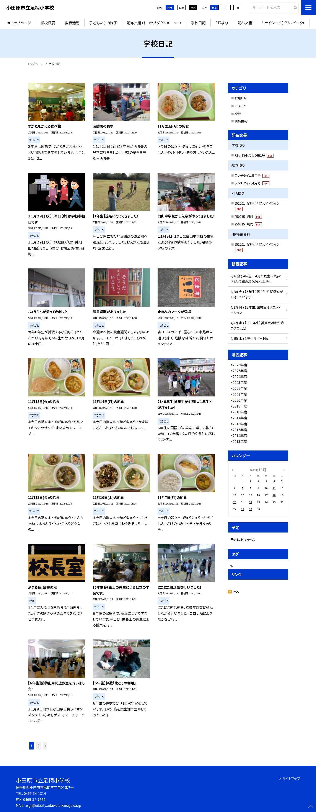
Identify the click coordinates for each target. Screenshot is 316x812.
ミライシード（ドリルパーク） (283, 22)
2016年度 (240, 423)
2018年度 (240, 411)
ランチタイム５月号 (252, 175)
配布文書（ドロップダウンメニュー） (154, 22)
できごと (240, 106)
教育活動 (72, 22)
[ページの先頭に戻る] (310, 806)
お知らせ (241, 98)
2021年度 (240, 394)
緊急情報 (241, 121)
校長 (238, 113)
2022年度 (240, 388)
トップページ (21, 22)
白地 (181, 7)
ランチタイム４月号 (252, 183)
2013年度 (240, 441)
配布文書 (245, 22)
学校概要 (48, 22)
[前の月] (232, 469)
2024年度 (240, 376)
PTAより (221, 22)
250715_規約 (248, 224)
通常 (169, 7)
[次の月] (284, 469)
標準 (214, 7)
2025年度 (240, 370)
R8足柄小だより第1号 (254, 155)
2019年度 (240, 406)
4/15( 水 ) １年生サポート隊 (249, 338)
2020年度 (240, 400)
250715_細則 (248, 216)
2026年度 (240, 364)
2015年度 (240, 429)
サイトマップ (291, 778)
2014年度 (240, 435)
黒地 (193, 7)
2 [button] (38, 745)
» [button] (45, 745)
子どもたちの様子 (103, 22)
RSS (236, 591)
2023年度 (240, 382)
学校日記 (198, 22)
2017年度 (240, 417)
